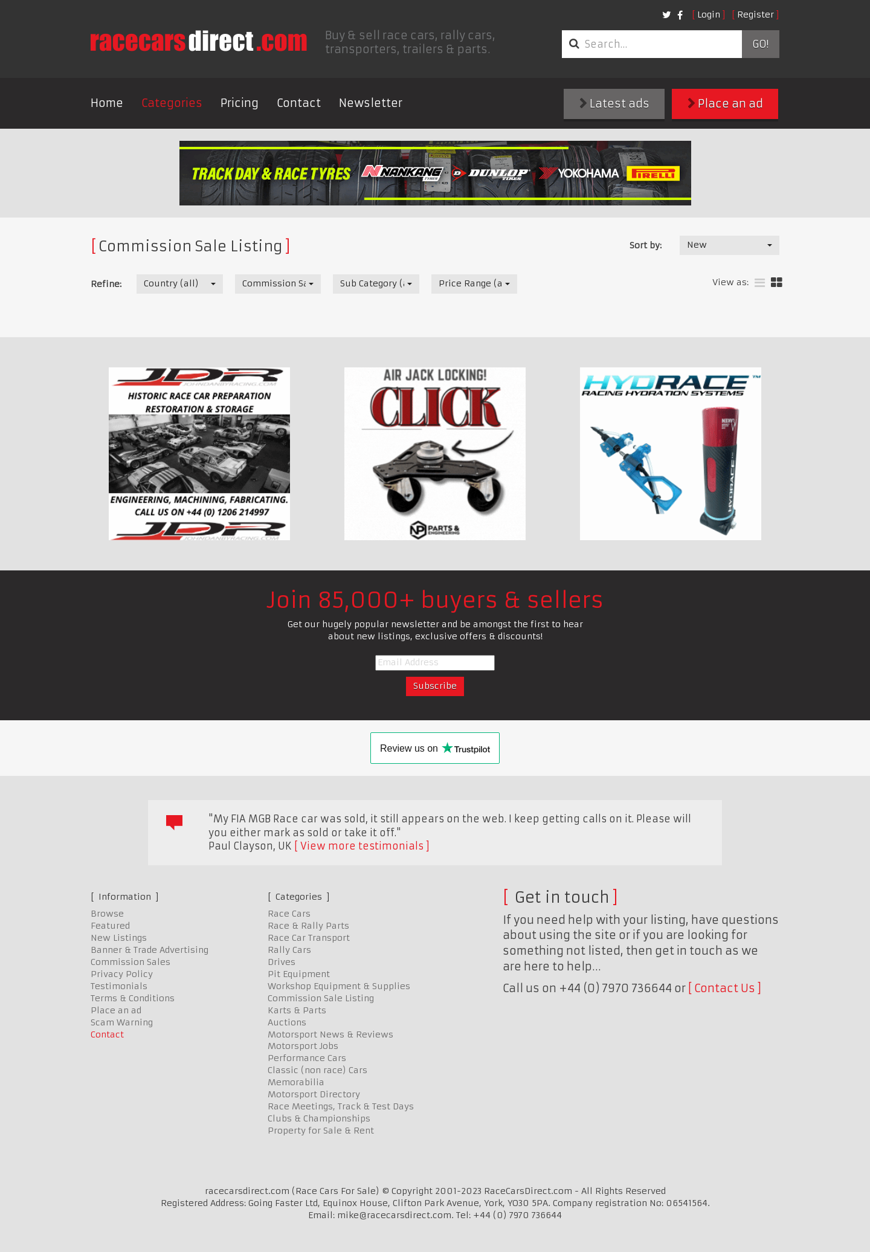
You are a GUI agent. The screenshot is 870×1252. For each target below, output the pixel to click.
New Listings (119, 937)
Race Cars (289, 913)
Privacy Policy (122, 974)
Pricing (240, 103)
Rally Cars (289, 949)
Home (107, 103)
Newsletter (370, 103)
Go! (760, 44)
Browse (107, 913)
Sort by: (646, 245)
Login (708, 14)
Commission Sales (130, 962)
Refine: (106, 284)
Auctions (287, 1022)
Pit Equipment (299, 974)
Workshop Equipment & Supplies (339, 986)
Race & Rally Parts (308, 925)
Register (755, 14)
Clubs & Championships (319, 1118)
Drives (281, 962)
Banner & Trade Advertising (149, 949)
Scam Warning (122, 1022)
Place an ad (725, 104)
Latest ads (614, 104)
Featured (110, 925)
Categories (171, 103)
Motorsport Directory (314, 1094)
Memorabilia (296, 1082)
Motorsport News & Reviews (330, 1034)
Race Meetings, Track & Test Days (341, 1106)
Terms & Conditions (133, 998)
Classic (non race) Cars (317, 1070)
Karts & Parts (297, 1010)
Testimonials (119, 986)
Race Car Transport (309, 937)
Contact (299, 103)
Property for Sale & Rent (321, 1130)
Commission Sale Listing (321, 998)
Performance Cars (307, 1058)
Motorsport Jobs (303, 1046)
